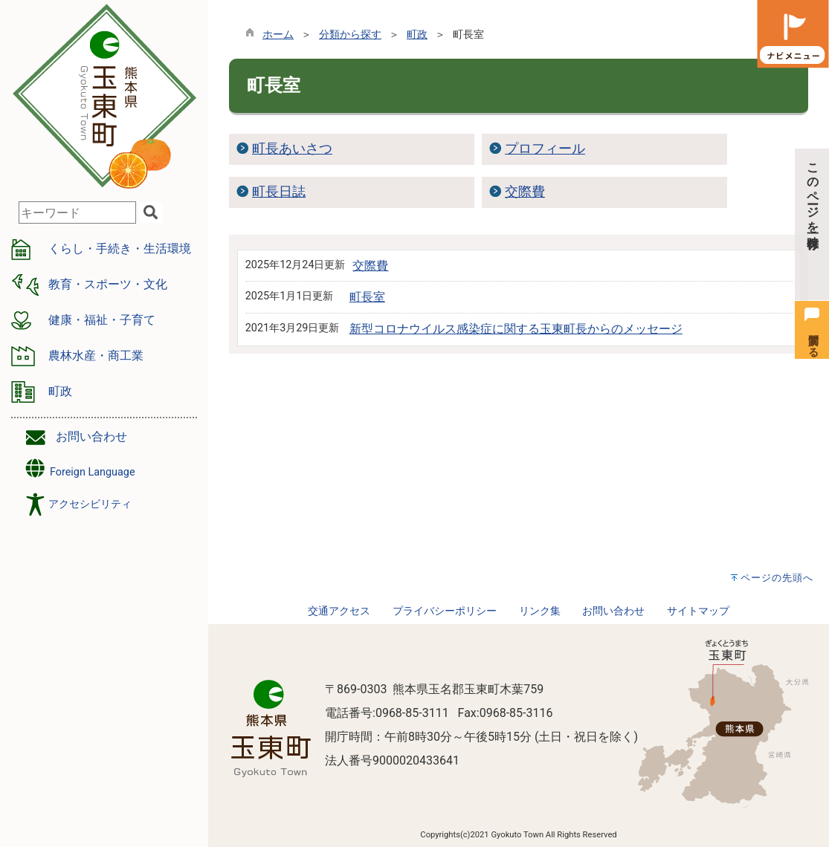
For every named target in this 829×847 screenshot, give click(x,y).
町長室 (367, 297)
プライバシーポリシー (445, 611)
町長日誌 (279, 191)
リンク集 (540, 611)
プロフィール (545, 148)
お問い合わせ (91, 436)
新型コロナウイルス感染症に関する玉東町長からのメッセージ (516, 329)
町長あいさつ (292, 148)
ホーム (278, 34)
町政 (417, 34)
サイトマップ (698, 611)
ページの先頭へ (777, 577)
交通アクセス (339, 611)
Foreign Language (79, 468)
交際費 (525, 191)
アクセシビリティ (90, 504)
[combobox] (77, 212)
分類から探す (350, 34)
